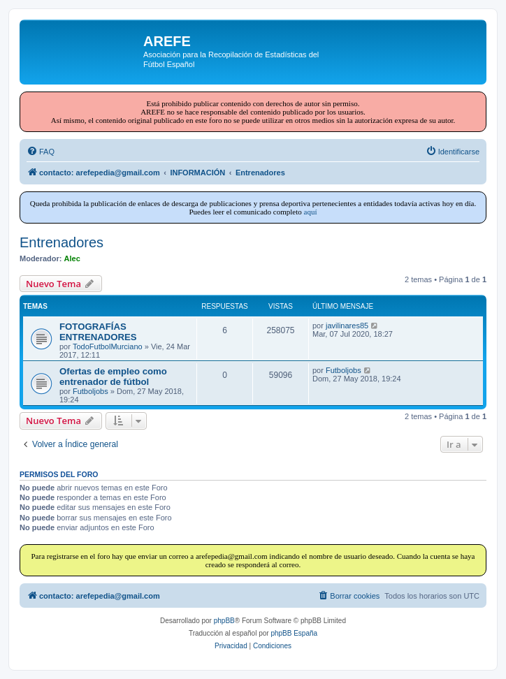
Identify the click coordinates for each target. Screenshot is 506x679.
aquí (310, 211)
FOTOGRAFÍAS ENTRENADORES (98, 331)
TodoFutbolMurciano (108, 346)
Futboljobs (90, 391)
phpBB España (293, 633)
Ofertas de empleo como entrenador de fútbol (113, 376)
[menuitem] (41, 151)
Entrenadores (61, 242)
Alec (72, 258)
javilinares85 (347, 325)
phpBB (224, 621)
